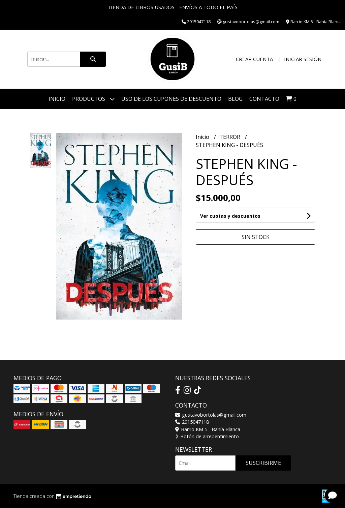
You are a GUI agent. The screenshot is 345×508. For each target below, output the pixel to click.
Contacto (264, 98)
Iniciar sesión (302, 59)
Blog (235, 98)
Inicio (57, 98)
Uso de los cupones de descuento (171, 98)
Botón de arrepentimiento (207, 436)
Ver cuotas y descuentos (230, 216)
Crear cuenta (254, 59)
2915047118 (192, 422)
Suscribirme (263, 463)
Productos (93, 99)
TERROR (230, 137)
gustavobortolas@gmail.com (210, 415)
